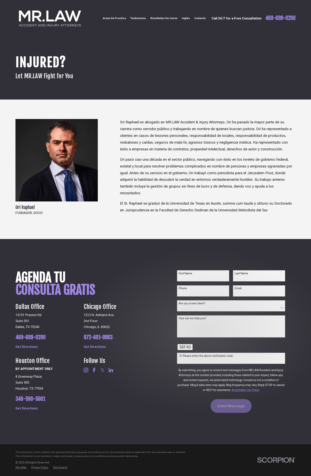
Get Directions (33, 347)
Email (243, 288)
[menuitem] (21, 467)
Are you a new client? (197, 303)
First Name (191, 273)
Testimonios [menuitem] (138, 18)
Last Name (247, 273)
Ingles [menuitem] (186, 18)
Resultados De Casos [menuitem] (164, 18)
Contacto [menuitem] (200, 18)
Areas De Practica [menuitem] (114, 18)
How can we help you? (198, 318)
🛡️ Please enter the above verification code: (211, 355)
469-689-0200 (280, 18)
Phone (188, 288)
